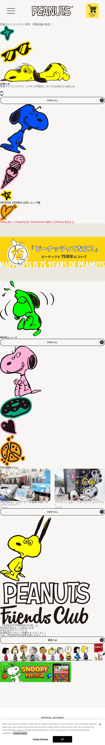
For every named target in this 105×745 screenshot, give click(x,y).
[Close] (100, 724)
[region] (52, 732)
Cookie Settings (40, 739)
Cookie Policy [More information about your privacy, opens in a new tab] (20, 733)
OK (62, 739)
